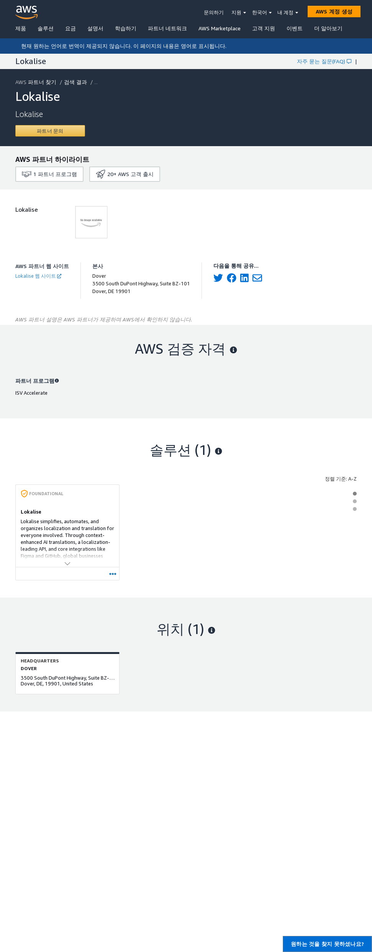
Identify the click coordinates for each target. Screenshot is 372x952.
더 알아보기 (328, 28)
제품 (20, 28)
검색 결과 (76, 82)
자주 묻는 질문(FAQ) (324, 61)
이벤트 (295, 28)
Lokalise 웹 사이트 (38, 276)
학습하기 (125, 28)
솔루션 (46, 28)
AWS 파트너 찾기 (36, 82)
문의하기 (214, 12)
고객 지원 (263, 28)
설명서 (95, 28)
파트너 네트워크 (167, 28)
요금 (70, 28)
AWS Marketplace (219, 28)
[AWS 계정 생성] (334, 11)
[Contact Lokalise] (50, 131)
